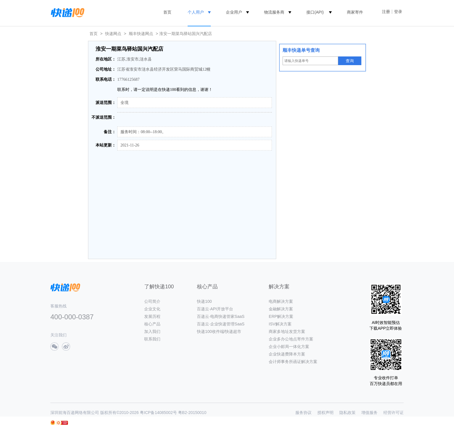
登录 (398, 11)
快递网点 (113, 33)
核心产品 (152, 324)
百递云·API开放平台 (215, 309)
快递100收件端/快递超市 (219, 331)
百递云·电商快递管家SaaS (220, 316)
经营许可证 (393, 412)
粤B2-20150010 (192, 412)
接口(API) (315, 12)
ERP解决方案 (281, 316)
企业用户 (234, 12)
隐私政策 (347, 412)
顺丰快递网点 (141, 33)
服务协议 (303, 412)
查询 (350, 60)
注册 (386, 11)
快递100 (204, 301)
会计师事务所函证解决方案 (293, 361)
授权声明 (325, 412)
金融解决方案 (281, 309)
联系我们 (152, 339)
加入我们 (152, 331)
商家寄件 (355, 12)
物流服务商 (274, 12)
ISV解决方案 (280, 324)
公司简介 (152, 301)
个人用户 (196, 12)
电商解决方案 (281, 301)
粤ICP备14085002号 (158, 412)
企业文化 (152, 309)
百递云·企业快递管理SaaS (220, 324)
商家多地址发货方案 (287, 331)
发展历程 (152, 316)
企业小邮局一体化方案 (289, 346)
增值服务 (369, 412)
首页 (167, 12)
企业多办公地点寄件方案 (291, 339)
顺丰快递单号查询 (301, 50)
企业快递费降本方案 (287, 354)
